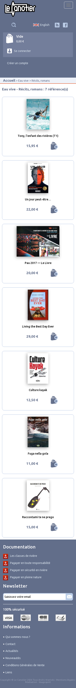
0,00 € (20, 41)
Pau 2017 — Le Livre (38, 263)
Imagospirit (45, 682)
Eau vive (23, 80)
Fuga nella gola (38, 453)
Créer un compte (17, 63)
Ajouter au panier (54, 146)
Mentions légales (65, 680)
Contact (10, 644)
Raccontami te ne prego (38, 517)
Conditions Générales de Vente (25, 665)
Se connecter (22, 51)
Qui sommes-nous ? (17, 637)
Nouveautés (13, 658)
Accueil (9, 80)
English (44, 24)
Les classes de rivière (23, 555)
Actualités (11, 651)
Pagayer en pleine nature (26, 577)
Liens (8, 672)
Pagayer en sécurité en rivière (28, 570)
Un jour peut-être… (38, 199)
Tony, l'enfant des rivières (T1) (38, 135)
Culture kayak (38, 390)
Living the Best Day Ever (38, 326)
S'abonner (69, 596)
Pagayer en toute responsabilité (30, 563)
